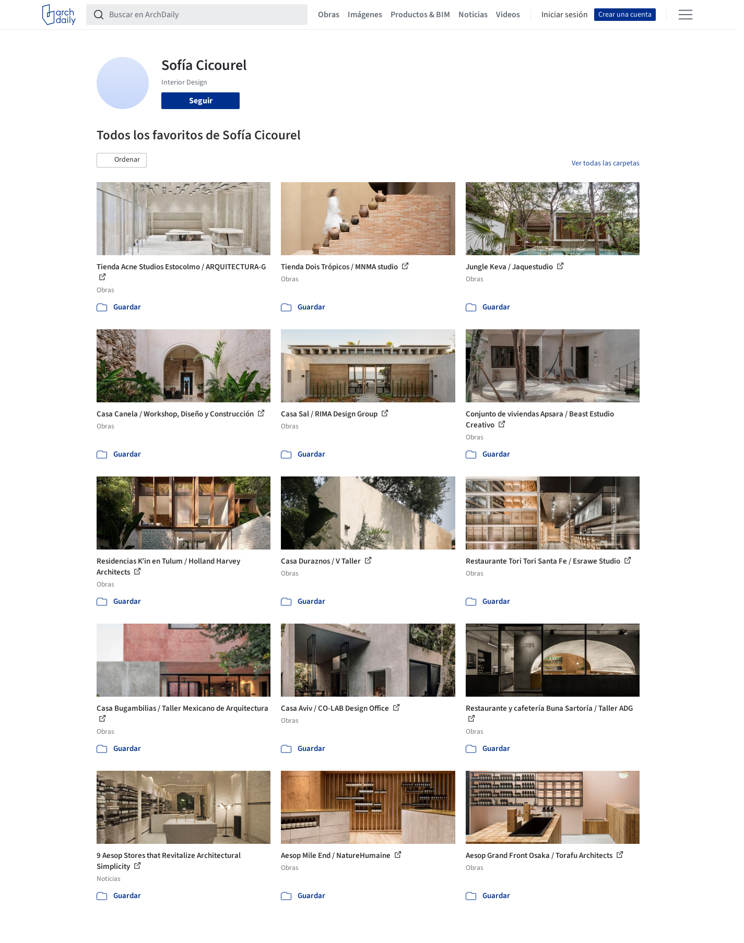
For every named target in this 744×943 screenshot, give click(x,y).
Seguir (200, 100)
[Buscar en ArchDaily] (205, 14)
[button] (122, 160)
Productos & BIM (420, 14)
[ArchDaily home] (59, 14)
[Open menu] (685, 14)
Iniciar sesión (564, 14)
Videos (508, 14)
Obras (328, 14)
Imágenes (365, 14)
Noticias (473, 14)
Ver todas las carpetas (606, 163)
